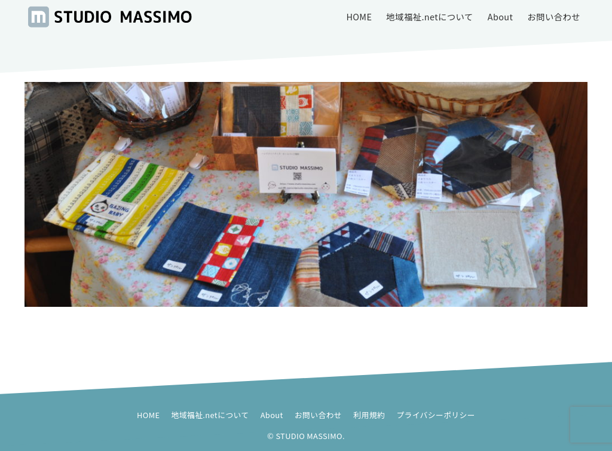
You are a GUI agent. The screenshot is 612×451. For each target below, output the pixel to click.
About (272, 414)
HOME (148, 414)
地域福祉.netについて (210, 414)
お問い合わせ (318, 414)
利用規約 (369, 414)
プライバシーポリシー (435, 414)
